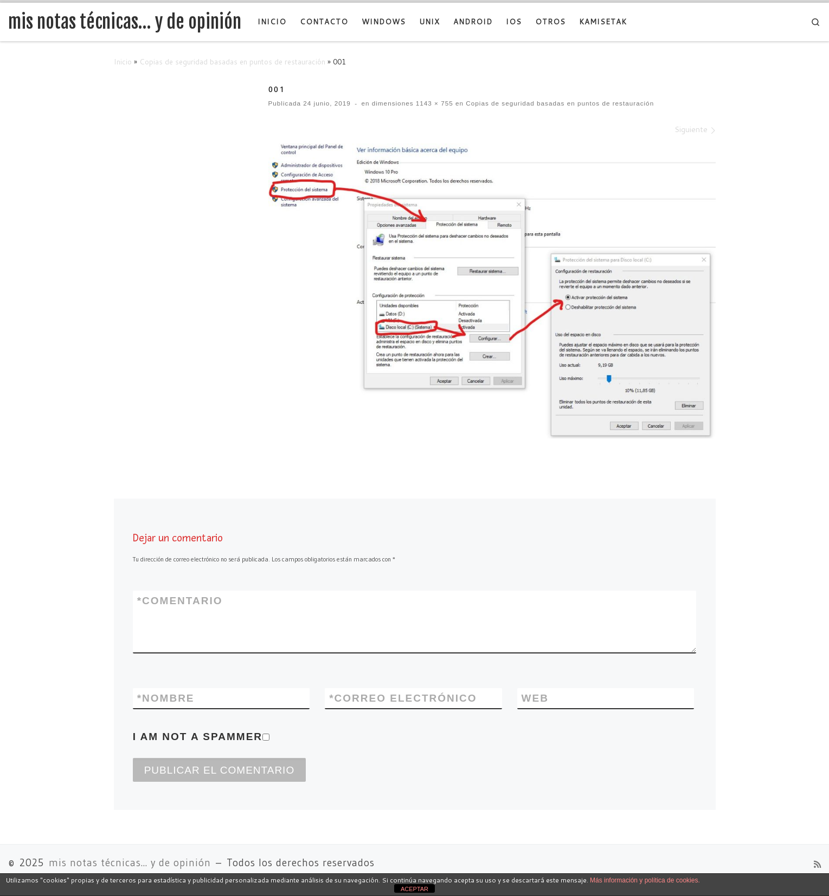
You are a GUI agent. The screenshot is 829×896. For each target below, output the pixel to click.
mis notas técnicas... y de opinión (130, 862)
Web (535, 698)
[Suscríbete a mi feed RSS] (817, 864)
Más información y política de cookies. (645, 880)
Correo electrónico (403, 698)
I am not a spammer (201, 736)
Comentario (180, 600)
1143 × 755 (433, 103)
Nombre (166, 698)
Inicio (123, 61)
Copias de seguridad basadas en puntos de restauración (232, 61)
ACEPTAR (414, 889)
